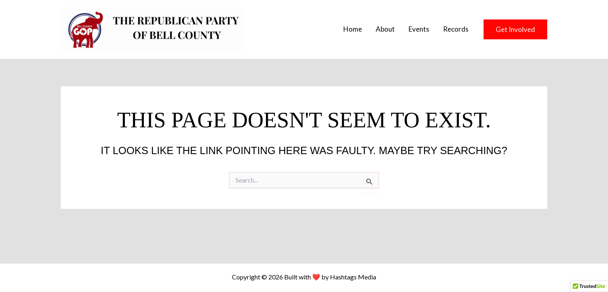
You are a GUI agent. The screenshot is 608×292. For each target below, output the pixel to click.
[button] (515, 29)
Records (456, 29)
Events (419, 29)
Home (352, 29)
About (385, 29)
